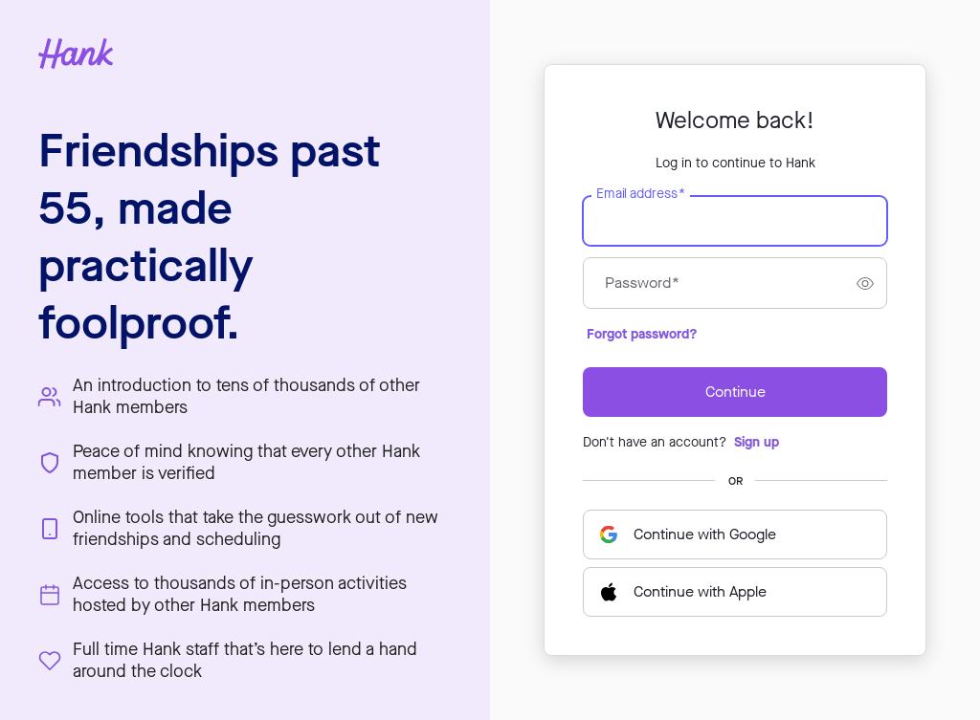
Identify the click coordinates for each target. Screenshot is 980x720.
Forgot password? (642, 334)
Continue (735, 392)
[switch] (865, 283)
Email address (640, 194)
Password (642, 283)
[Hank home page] (245, 53)
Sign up (756, 442)
